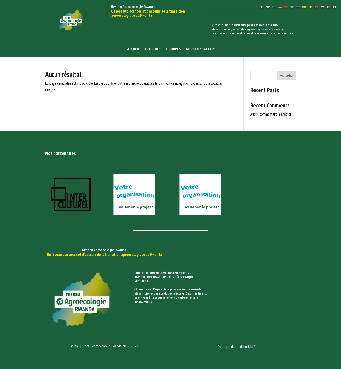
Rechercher (286, 75)
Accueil (133, 49)
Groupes (173, 49)
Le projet (153, 49)
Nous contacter (200, 49)
